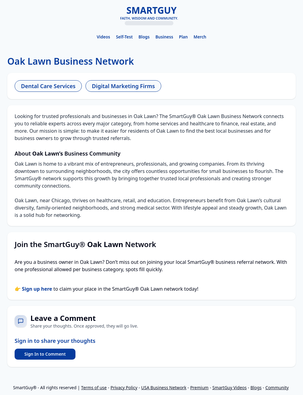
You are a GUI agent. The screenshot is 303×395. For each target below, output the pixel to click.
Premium (199, 387)
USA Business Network (163, 387)
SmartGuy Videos (229, 387)
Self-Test (124, 37)
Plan (183, 37)
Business (164, 37)
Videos (103, 37)
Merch (199, 37)
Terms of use (94, 387)
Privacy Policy (123, 387)
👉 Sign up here (33, 288)
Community (277, 387)
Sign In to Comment (45, 354)
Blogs (143, 37)
